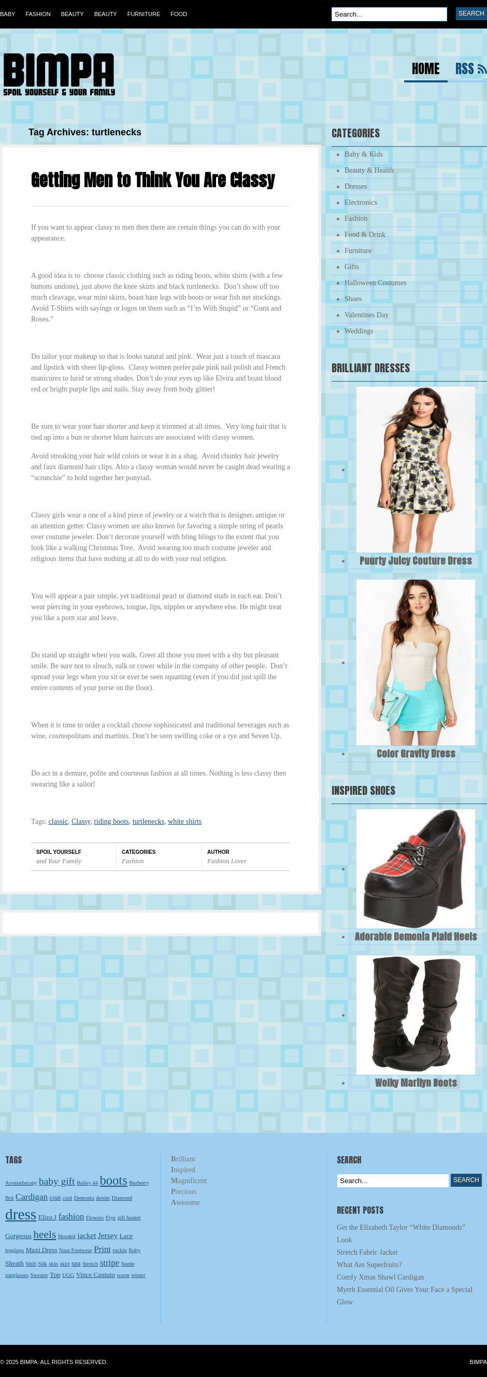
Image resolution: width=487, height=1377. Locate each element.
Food (178, 14)
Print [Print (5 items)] (102, 1249)
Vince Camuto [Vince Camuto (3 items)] (95, 1274)
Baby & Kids (364, 154)
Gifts (352, 267)
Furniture (144, 14)
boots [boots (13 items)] (113, 1180)
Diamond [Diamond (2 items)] (121, 1198)
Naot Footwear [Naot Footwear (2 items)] (75, 1250)
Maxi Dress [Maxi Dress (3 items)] (42, 1250)
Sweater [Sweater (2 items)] (39, 1275)
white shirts (185, 821)
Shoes (353, 299)
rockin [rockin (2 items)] (120, 1250)
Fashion (37, 14)
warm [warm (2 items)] (123, 1275)
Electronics (361, 202)
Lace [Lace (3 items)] (126, 1236)
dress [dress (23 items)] (20, 1214)
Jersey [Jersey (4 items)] (108, 1235)
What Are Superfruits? (369, 1265)
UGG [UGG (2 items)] (68, 1275)
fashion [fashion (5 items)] (71, 1216)
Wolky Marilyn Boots (416, 1083)
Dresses (356, 186)
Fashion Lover (227, 861)
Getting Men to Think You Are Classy (153, 180)
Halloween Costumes (375, 283)
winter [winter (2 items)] (138, 1275)
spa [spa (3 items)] (76, 1263)
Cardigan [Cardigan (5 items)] (32, 1197)
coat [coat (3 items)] (55, 1197)
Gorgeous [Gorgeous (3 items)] (18, 1236)
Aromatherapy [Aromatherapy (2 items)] (21, 1183)
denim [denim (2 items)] (103, 1198)
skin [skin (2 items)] (53, 1264)
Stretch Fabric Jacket (367, 1252)
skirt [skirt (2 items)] (64, 1264)
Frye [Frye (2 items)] (111, 1217)
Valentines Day (367, 315)
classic (58, 821)
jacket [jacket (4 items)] (86, 1235)
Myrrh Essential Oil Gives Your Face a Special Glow (404, 1296)
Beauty (72, 14)
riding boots (111, 821)
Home (426, 70)
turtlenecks (148, 821)
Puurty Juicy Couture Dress (416, 561)
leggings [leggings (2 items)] (14, 1250)
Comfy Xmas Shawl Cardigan (380, 1277)
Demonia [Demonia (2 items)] (84, 1198)
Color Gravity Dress (416, 754)
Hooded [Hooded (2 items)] (67, 1236)
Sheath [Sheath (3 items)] (14, 1263)
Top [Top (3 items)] (55, 1274)
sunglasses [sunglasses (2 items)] (16, 1275)
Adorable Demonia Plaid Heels (416, 937)
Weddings (359, 331)
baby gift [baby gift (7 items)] (57, 1181)
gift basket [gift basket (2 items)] (129, 1217)
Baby (7, 14)
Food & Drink (365, 234)
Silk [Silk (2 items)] (42, 1264)
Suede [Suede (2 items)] (128, 1264)
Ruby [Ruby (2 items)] (134, 1250)
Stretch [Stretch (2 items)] (90, 1264)
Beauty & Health (369, 170)
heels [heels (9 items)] (44, 1234)
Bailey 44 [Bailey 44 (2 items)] (87, 1183)
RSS (464, 70)
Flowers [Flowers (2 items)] (95, 1217)
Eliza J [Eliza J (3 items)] (47, 1217)
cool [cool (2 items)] (67, 1198)
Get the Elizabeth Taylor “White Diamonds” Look (401, 1234)
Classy (80, 821)
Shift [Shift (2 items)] (30, 1264)
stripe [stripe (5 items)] (110, 1263)
